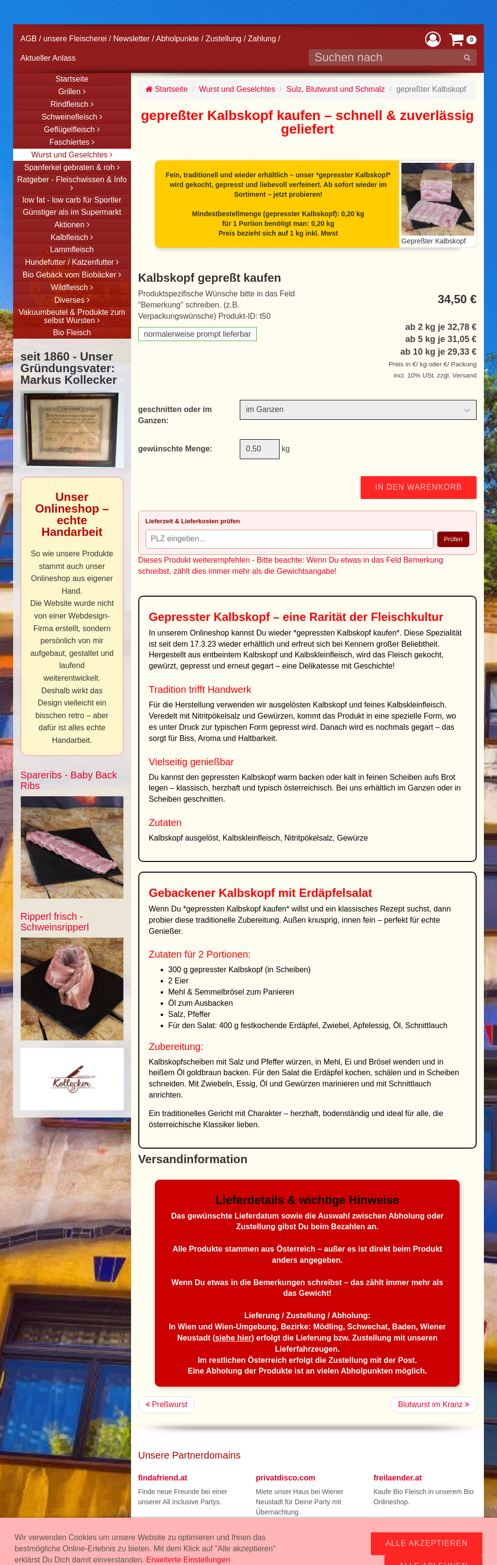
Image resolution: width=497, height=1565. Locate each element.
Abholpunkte (177, 38)
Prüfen (453, 539)
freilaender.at (398, 1478)
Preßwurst (166, 1404)
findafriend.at (162, 1478)
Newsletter (131, 38)
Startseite (167, 89)
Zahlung (262, 38)
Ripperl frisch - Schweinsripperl (54, 921)
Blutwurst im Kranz (433, 1404)
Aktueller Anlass (48, 58)
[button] (433, 38)
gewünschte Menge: (175, 449)
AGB (28, 38)
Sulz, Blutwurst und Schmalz (335, 89)
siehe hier (233, 1338)
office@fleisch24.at (209, 1542)
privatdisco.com (285, 1478)
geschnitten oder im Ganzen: (175, 415)
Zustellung (224, 38)
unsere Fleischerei (75, 38)
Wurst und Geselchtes (237, 89)
